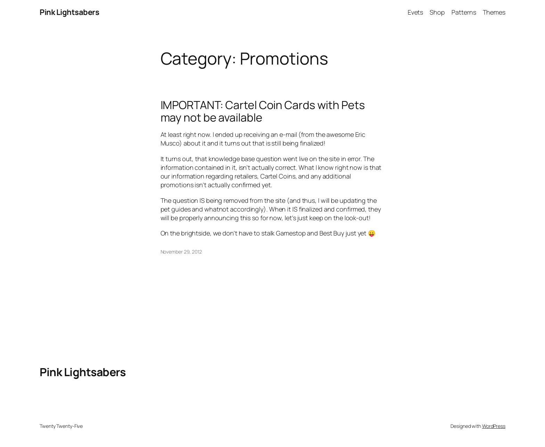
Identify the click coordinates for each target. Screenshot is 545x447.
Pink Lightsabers (69, 12)
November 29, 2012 (181, 251)
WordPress (493, 426)
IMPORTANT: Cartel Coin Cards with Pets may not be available (263, 111)
